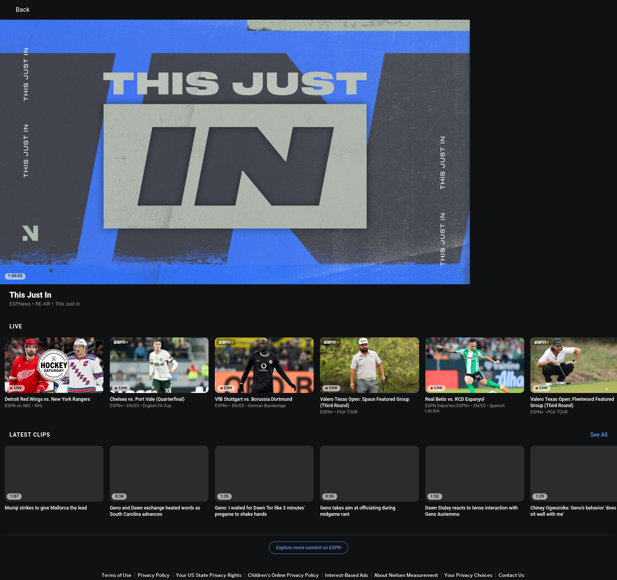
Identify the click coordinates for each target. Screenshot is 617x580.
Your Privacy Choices (468, 543)
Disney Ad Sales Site (125, 550)
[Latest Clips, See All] (602, 403)
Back (18, 10)
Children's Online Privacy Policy (283, 543)
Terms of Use (116, 543)
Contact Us (511, 543)
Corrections (206, 550)
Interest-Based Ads (346, 543)
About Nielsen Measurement (406, 543)
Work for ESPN (170, 550)
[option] (54, 446)
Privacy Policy (154, 543)
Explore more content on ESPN (308, 515)
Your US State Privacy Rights (209, 543)
